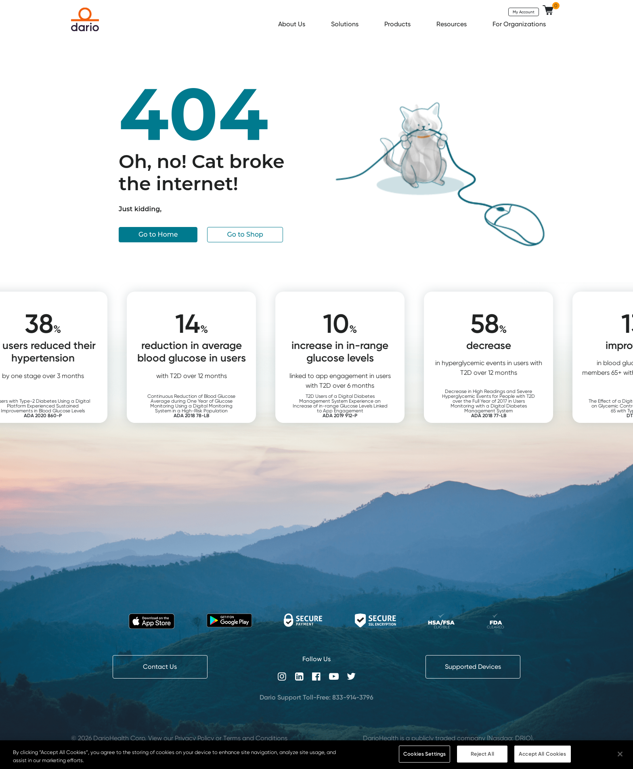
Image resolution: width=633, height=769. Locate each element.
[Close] (620, 757)
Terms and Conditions (255, 738)
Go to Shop (245, 234)
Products (398, 24)
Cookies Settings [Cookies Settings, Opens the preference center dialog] (424, 757)
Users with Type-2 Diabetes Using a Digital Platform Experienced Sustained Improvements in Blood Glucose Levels (81, 408)
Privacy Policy (194, 738)
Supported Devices (473, 666)
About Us (292, 24)
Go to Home (158, 234)
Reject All (482, 757)
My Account (523, 11)
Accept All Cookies (542, 757)
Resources (452, 24)
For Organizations (520, 24)
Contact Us (160, 666)
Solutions (345, 24)
